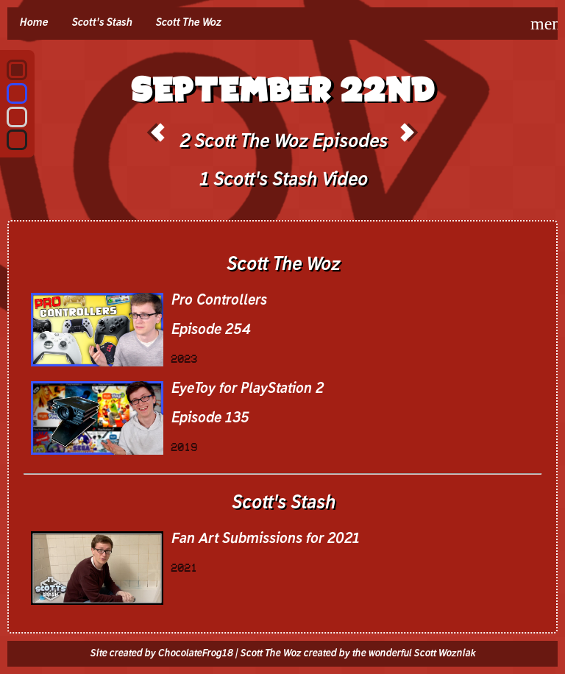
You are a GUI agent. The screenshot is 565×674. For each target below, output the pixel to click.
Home (33, 23)
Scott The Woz (188, 23)
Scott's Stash (101, 23)
